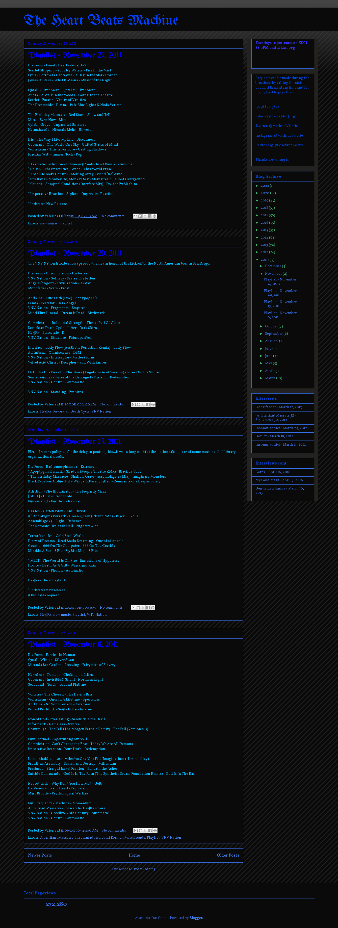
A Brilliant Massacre (56, 837)
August (271, 341)
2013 (265, 245)
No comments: (114, 216)
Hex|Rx (45, 411)
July (268, 348)
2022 (265, 186)
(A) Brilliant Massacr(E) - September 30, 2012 (275, 417)
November (274, 273)
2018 (265, 207)
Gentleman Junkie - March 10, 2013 (279, 490)
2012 (265, 252)
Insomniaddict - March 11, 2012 (280, 444)
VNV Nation (101, 411)
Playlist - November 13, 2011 (74, 442)
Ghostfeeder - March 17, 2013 (278, 407)
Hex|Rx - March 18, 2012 (274, 436)
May (269, 363)
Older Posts (228, 855)
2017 (265, 215)
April (269, 371)
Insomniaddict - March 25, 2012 (281, 428)
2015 (265, 230)
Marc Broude (134, 837)
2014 (265, 237)
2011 (264, 259)
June (269, 356)
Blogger (196, 918)
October (272, 326)
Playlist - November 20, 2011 (75, 253)
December (273, 266)
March (270, 378)
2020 (265, 193)
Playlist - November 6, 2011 (73, 645)
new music (49, 223)
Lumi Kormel (112, 837)
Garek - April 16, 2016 (272, 472)
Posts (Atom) (144, 869)
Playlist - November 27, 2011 (75, 55)
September (274, 333)
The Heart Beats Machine (101, 21)
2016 (265, 222)
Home (134, 855)
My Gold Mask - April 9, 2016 (279, 480)
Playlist (65, 223)
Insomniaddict (87, 837)
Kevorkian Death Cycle (71, 411)
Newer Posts (40, 855)
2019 (265, 200)
